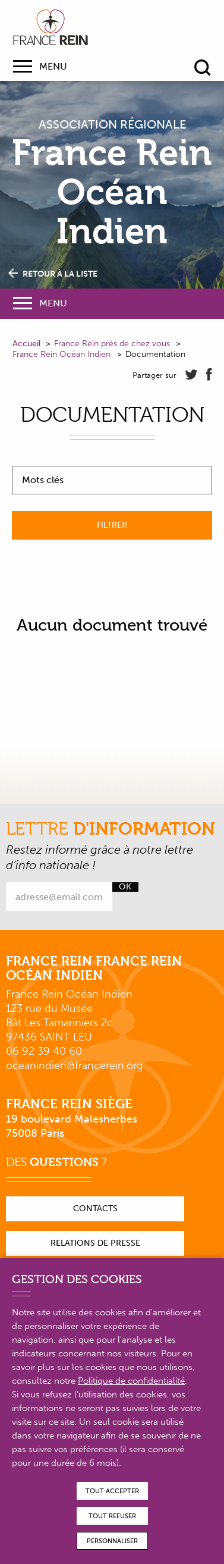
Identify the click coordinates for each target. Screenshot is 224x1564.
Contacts (95, 1208)
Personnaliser (112, 1541)
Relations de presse (95, 1243)
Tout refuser (112, 1516)
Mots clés (43, 480)
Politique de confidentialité (131, 1380)
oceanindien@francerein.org (74, 1065)
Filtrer (112, 525)
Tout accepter (112, 1491)
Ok (125, 887)
